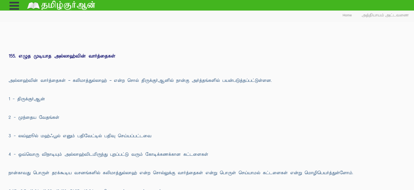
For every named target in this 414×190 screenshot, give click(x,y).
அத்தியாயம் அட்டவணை (385, 15)
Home (347, 15)
